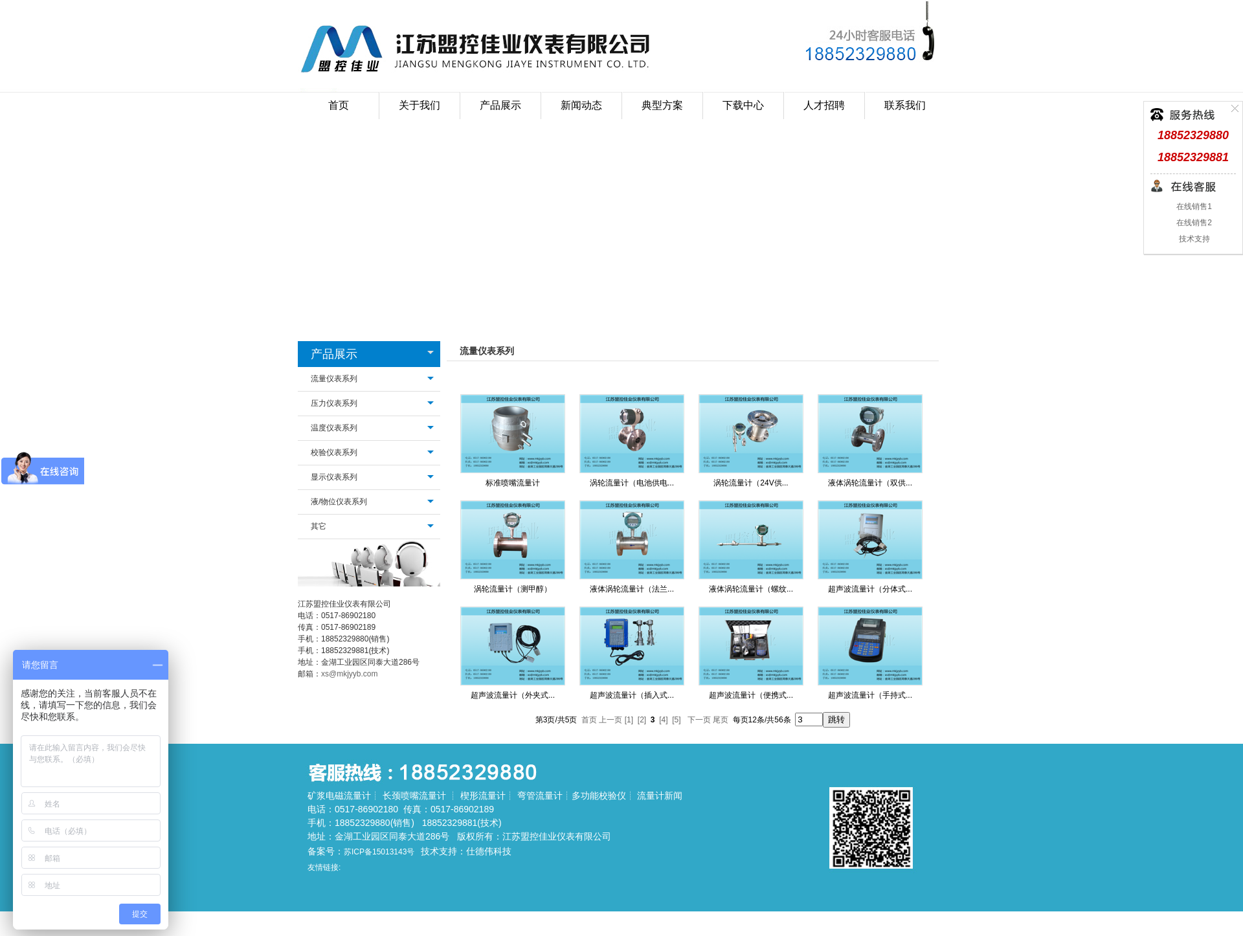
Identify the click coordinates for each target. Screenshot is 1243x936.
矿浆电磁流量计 (339, 795)
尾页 (720, 719)
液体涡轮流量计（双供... (870, 482)
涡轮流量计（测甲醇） (513, 589)
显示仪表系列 (334, 477)
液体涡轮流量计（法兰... (632, 589)
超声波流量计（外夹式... (513, 695)
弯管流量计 (540, 795)
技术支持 (1192, 238)
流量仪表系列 (334, 378)
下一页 (699, 719)
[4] (663, 719)
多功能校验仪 (599, 795)
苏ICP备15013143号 (379, 851)
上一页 (610, 719)
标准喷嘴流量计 (513, 482)
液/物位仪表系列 (339, 501)
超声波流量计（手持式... (870, 695)
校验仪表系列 (334, 452)
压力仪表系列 (334, 403)
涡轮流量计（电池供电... (632, 482)
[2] (642, 719)
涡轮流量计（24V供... (750, 482)
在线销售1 (1193, 206)
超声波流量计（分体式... (870, 589)
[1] (629, 719)
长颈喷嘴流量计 (414, 795)
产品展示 (334, 354)
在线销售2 (1193, 222)
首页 (338, 105)
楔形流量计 (483, 795)
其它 (318, 526)
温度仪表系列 (334, 427)
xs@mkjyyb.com (349, 673)
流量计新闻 (659, 795)
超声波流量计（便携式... (751, 695)
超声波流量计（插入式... (632, 695)
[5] (676, 719)
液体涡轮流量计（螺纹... (751, 589)
